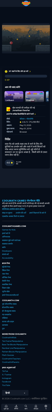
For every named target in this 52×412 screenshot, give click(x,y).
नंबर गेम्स (5, 274)
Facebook (6, 382)
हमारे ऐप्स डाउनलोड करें (10, 295)
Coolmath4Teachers (11, 359)
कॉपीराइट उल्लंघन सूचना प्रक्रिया (13, 209)
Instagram (6, 378)
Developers (7, 251)
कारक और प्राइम (8, 321)
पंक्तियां (5, 318)
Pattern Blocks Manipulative (14, 352)
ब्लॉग (4, 247)
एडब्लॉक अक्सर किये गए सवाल (13, 216)
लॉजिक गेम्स (6, 277)
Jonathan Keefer (21, 110)
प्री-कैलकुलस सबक (9, 311)
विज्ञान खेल (6, 288)
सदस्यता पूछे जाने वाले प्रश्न (11, 240)
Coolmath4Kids (9, 337)
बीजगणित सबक (8, 307)
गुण (3, 328)
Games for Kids (9, 230)
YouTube (6, 385)
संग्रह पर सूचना (7, 213)
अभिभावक (6, 237)
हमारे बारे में (6, 233)
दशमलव (5, 325)
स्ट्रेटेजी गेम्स (6, 267)
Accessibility (7, 258)
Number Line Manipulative (13, 348)
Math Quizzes (8, 355)
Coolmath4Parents (10, 362)
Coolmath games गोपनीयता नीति (21, 200)
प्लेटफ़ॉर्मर (29, 119)
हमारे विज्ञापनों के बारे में (37, 213)
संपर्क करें (5, 254)
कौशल (22, 119)
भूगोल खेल (6, 291)
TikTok (5, 371)
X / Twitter (6, 375)
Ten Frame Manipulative (12, 341)
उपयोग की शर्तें (21, 213)
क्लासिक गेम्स (7, 284)
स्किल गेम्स (6, 270)
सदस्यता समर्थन (7, 244)
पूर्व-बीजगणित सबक (9, 304)
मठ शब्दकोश (6, 314)
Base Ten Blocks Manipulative (15, 344)
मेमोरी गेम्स (6, 281)
